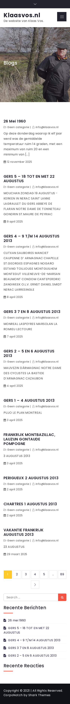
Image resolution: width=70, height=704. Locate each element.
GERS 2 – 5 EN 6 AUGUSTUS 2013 (29, 353)
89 (62, 574)
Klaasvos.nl (22, 15)
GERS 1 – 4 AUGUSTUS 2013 (29, 400)
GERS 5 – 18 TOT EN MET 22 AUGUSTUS (29, 178)
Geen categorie (18, 127)
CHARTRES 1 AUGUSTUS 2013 (30, 504)
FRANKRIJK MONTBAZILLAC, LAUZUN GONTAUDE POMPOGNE (29, 439)
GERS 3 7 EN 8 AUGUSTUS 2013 (32, 311)
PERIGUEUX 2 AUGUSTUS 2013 (31, 478)
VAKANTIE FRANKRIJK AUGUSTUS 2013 (24, 532)
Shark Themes (39, 695)
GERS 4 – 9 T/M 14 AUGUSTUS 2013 (32, 238)
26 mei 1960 (15, 121)
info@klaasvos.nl (47, 127)
